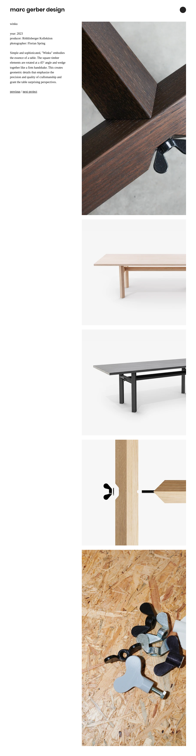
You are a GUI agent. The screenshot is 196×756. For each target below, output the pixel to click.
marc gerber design (37, 9)
